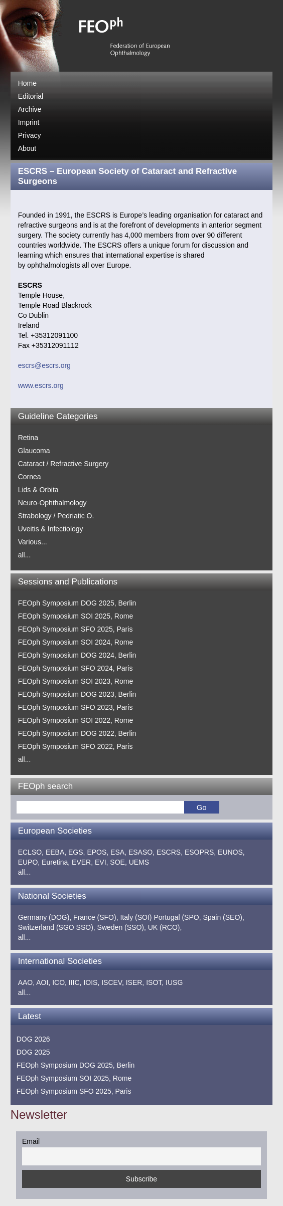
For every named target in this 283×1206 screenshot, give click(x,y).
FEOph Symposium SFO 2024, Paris (75, 668)
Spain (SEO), (223, 917)
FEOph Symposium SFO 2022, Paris (75, 746)
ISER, (135, 982)
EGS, (76, 852)
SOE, (118, 862)
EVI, (101, 862)
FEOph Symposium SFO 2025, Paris (75, 629)
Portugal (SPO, (177, 917)
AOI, (43, 982)
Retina (28, 438)
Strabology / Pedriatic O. (56, 516)
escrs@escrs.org (44, 365)
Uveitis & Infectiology (50, 529)
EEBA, (56, 852)
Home (27, 83)
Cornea (29, 477)
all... (24, 555)
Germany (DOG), (45, 917)
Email (31, 1141)
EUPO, (29, 862)
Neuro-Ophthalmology (52, 503)
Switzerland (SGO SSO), (56, 927)
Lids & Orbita (38, 490)
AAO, (26, 982)
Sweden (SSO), (121, 927)
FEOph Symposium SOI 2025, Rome (75, 616)
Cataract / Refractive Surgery (63, 464)
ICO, (59, 982)
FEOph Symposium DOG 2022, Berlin (77, 733)
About (27, 148)
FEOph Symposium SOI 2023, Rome (75, 681)
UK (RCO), (165, 927)
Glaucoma (34, 451)
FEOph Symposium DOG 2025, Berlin (77, 603)
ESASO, (141, 852)
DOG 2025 (33, 1052)
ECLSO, (31, 852)
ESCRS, (170, 852)
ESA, (118, 852)
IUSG (174, 982)
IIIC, (75, 982)
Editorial (31, 96)
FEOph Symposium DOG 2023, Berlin (77, 694)
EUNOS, (231, 852)
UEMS (139, 862)
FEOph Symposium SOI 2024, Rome (75, 642)
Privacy (29, 135)
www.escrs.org (41, 385)
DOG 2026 (33, 1039)
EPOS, (97, 852)
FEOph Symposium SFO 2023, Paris (75, 707)
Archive (30, 109)
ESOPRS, (200, 852)
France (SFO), (95, 917)
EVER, (82, 862)
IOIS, (91, 982)
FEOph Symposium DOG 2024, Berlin (77, 655)
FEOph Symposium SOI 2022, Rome (75, 720)
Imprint (29, 122)
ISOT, (155, 982)
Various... (32, 542)
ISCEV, (112, 982)
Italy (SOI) (136, 917)
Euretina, (56, 862)
